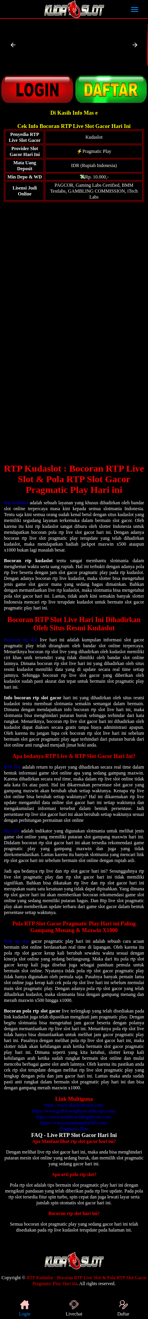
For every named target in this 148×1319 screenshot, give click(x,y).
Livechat (74, 1308)
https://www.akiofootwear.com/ (74, 1105)
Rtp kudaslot (16, 502)
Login (24, 1308)
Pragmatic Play (74, 1128)
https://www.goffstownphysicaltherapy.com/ (74, 1111)
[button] (13, 45)
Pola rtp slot (16, 941)
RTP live (12, 767)
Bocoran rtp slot (20, 640)
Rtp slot (11, 831)
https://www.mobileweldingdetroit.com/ (74, 1117)
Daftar (123, 1308)
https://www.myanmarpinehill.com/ (74, 1123)
